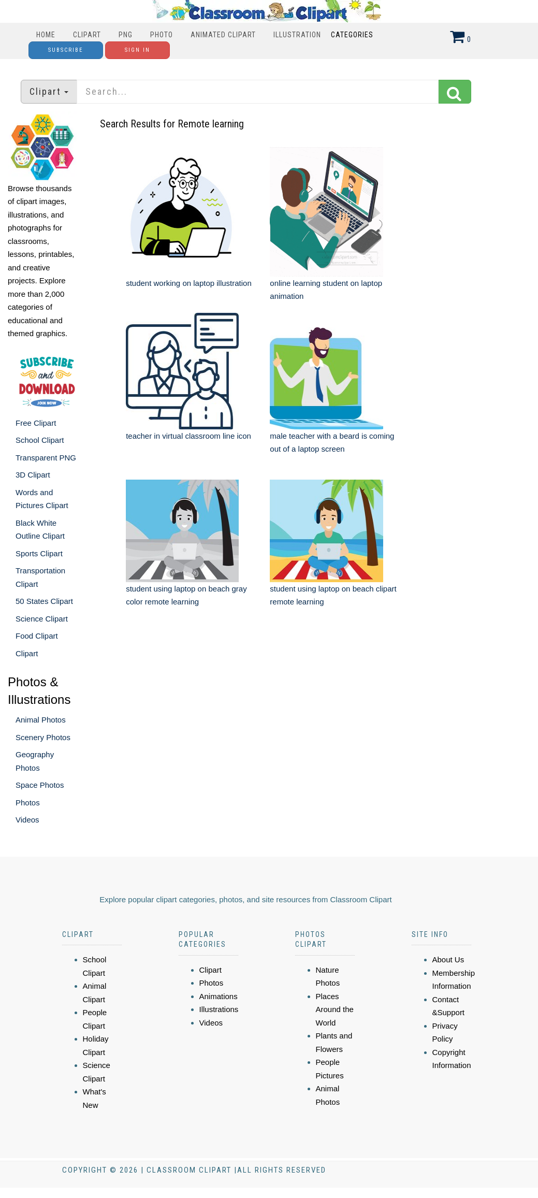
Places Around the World (335, 1009)
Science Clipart (42, 618)
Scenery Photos (43, 737)
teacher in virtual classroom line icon (188, 435)
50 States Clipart (44, 601)
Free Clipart (36, 422)
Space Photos (40, 785)
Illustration (297, 35)
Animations (218, 996)
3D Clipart (33, 474)
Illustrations (219, 1009)
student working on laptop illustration (189, 283)
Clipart (87, 35)
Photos (28, 802)
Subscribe (65, 50)
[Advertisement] (270, 706)
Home (45, 35)
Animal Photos (41, 719)
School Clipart (40, 440)
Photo (161, 35)
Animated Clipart (223, 35)
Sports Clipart (39, 553)
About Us (448, 959)
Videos (27, 819)
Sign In (137, 50)
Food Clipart (37, 635)
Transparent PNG (46, 457)
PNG (126, 35)
